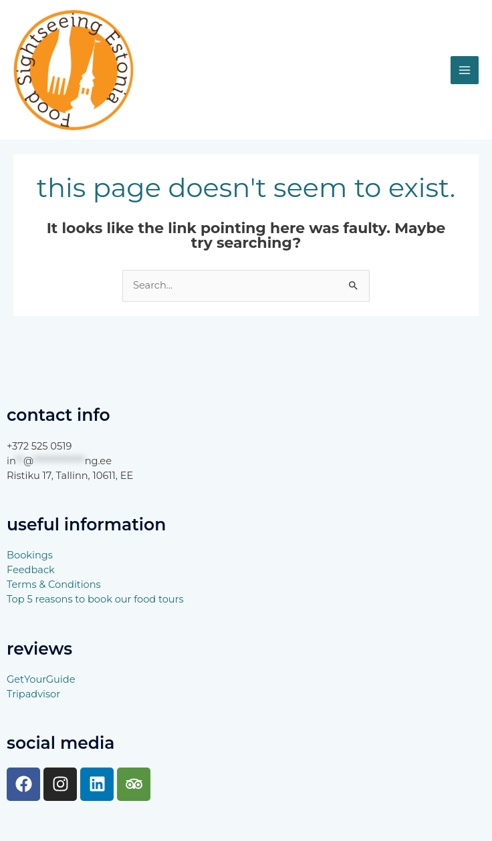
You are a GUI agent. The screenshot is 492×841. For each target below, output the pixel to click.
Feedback (31, 570)
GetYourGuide (41, 679)
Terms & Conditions (54, 584)
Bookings (30, 555)
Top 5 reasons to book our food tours (95, 599)
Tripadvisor (33, 694)
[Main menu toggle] (465, 70)
